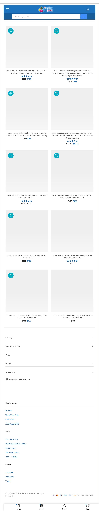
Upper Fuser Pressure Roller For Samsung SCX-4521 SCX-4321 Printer (27, 318)
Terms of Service (12, 455)
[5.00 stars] (72, 262)
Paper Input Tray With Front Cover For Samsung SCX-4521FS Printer (26, 197)
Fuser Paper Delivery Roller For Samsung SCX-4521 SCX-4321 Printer (72, 257)
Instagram (9, 480)
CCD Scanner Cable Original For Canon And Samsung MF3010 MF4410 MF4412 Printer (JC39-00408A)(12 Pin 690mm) (72, 73)
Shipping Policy (12, 441)
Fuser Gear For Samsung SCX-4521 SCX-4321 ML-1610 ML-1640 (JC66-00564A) (72, 197)
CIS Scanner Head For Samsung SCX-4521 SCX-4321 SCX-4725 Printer (72, 318)
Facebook (9, 475)
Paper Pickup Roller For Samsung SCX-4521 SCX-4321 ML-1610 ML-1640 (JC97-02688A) (26, 72)
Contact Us (10, 421)
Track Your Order (12, 417)
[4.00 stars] (26, 202)
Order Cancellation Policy (16, 446)
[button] (26, 77)
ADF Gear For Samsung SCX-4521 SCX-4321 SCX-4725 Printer (26, 257)
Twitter (8, 484)
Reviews (9, 412)
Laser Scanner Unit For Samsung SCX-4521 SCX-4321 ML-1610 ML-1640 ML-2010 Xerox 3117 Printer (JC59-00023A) (72, 136)
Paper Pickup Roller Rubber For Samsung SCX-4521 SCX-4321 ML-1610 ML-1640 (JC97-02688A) (27, 136)
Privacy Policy (11, 459)
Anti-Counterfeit (12, 426)
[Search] (83, 16)
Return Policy (11, 450)
